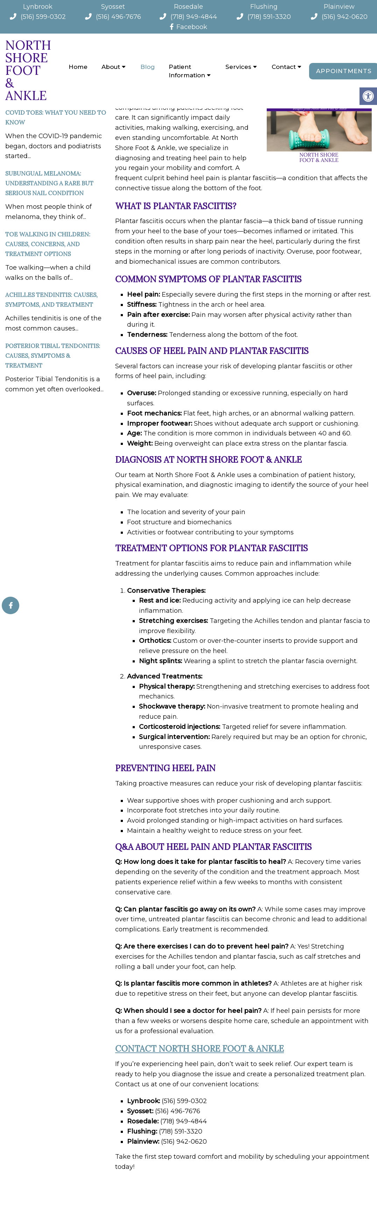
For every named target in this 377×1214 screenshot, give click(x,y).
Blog (147, 66)
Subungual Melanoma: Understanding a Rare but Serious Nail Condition (49, 183)
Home (78, 66)
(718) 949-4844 (193, 17)
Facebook (188, 27)
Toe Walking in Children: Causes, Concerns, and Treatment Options (47, 244)
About (111, 66)
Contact (284, 66)
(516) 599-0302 (43, 17)
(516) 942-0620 (345, 17)
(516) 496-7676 (118, 17)
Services (238, 66)
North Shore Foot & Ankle (28, 70)
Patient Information (187, 71)
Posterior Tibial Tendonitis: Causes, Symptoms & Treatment (52, 355)
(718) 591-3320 (269, 17)
